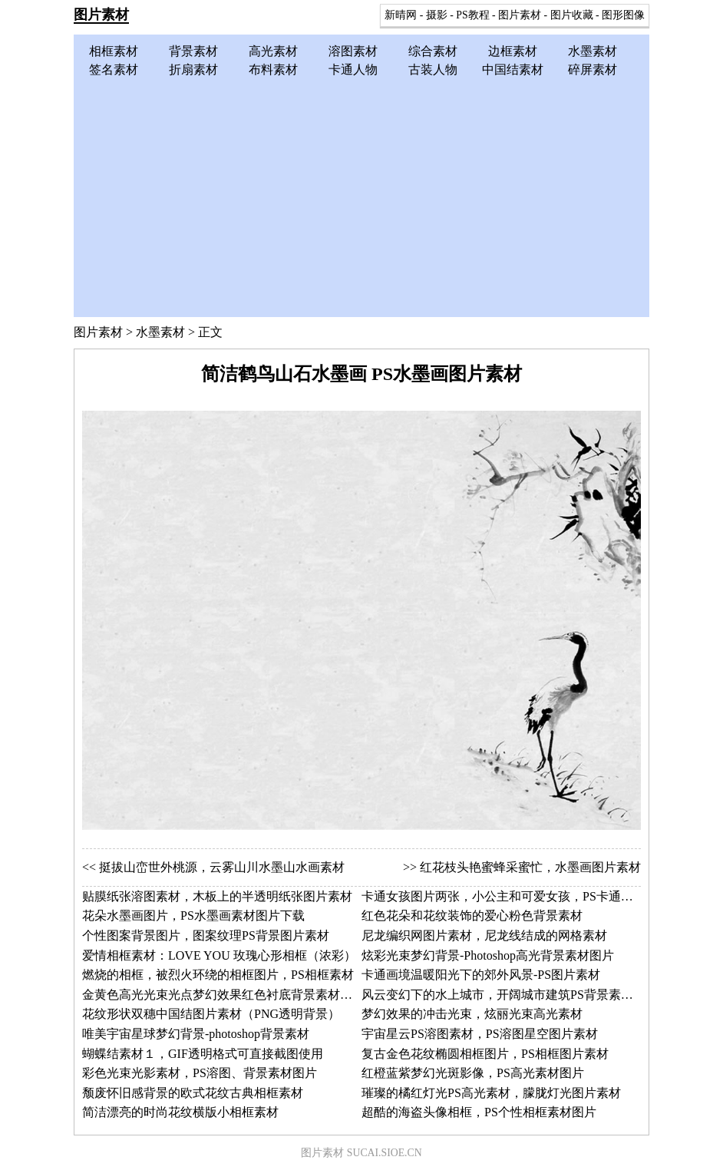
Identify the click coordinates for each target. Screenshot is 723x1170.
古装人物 (432, 69)
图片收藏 (571, 15)
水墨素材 (592, 51)
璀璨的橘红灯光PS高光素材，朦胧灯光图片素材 (491, 1092)
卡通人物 (353, 69)
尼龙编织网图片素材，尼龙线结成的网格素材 (484, 935)
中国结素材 (512, 69)
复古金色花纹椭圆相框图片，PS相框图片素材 (485, 1053)
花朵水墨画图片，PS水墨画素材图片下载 (193, 915)
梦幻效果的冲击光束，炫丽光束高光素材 (472, 1013)
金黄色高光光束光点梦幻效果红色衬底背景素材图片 (223, 994)
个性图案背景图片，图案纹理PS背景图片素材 (205, 935)
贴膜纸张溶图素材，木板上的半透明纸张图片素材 (217, 896)
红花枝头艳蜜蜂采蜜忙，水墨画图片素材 (530, 867)
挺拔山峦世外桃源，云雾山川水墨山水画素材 (222, 867)
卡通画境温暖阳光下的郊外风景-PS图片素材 (481, 974)
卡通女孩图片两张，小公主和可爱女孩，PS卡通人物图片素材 (528, 896)
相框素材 (113, 51)
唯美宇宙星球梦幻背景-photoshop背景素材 (195, 1033)
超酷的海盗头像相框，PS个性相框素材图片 (479, 1112)
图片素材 (101, 14)
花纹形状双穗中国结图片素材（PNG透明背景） (211, 1013)
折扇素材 (193, 69)
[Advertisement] (361, 194)
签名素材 (113, 69)
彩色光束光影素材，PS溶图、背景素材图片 (199, 1072)
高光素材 (273, 51)
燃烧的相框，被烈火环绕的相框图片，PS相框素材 (218, 974)
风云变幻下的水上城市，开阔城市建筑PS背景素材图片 (510, 994)
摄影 (436, 15)
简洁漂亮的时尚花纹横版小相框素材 (180, 1112)
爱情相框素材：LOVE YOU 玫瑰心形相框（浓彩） (219, 955)
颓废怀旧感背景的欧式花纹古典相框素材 (192, 1092)
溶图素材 (353, 51)
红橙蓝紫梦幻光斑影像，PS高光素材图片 (473, 1072)
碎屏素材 (592, 69)
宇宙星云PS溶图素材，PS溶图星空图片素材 (480, 1033)
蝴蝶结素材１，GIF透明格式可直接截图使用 (202, 1053)
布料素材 (273, 69)
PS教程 (472, 15)
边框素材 (512, 51)
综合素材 (432, 51)
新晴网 (401, 15)
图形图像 (623, 15)
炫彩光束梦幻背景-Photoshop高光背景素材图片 (488, 955)
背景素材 (193, 51)
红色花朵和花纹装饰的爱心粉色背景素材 (472, 915)
